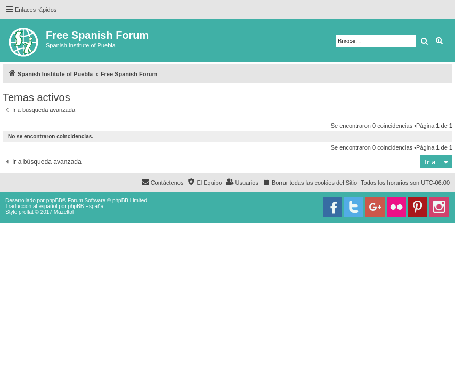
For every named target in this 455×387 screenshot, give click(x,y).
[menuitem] (309, 182)
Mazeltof (64, 212)
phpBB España (85, 206)
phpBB (54, 200)
